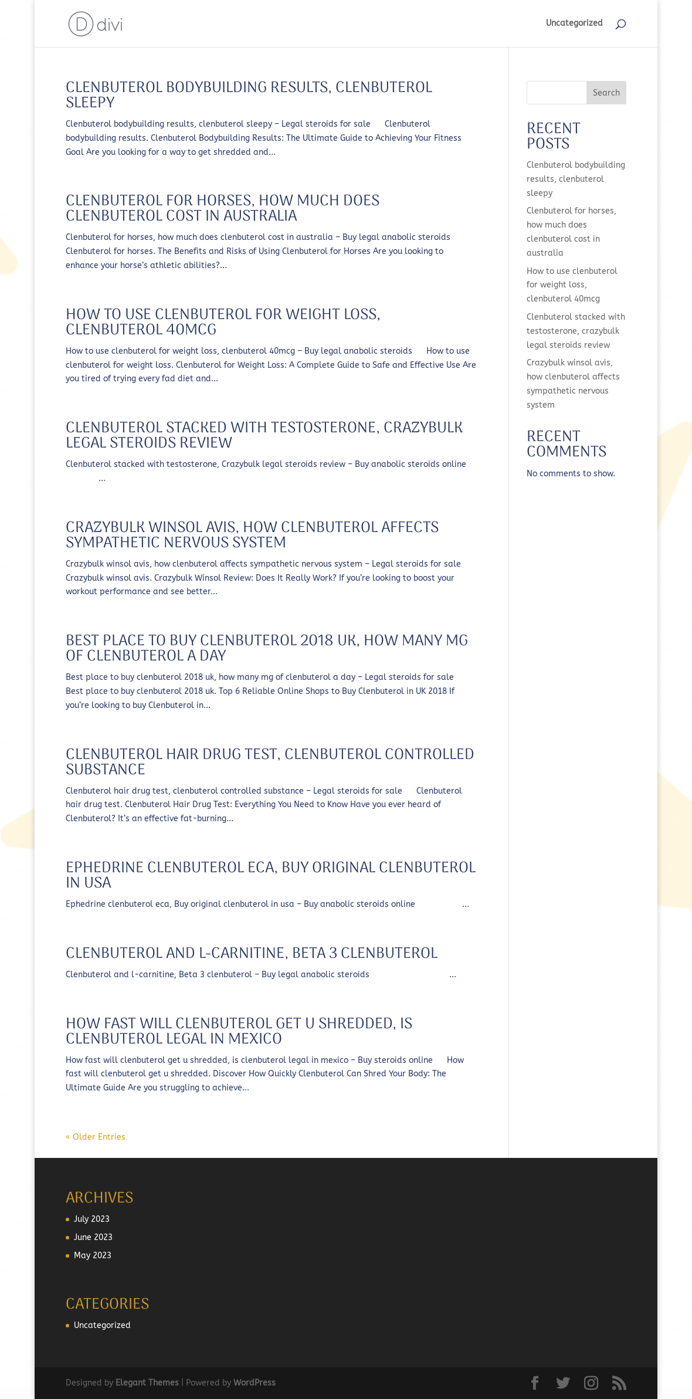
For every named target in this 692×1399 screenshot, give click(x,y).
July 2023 (92, 1219)
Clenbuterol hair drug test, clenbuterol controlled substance (270, 763)
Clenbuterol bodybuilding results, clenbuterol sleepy (249, 96)
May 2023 (92, 1256)
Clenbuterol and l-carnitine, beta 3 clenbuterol (251, 954)
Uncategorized (574, 23)
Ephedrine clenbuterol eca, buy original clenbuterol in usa (271, 876)
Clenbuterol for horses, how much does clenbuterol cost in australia (222, 209)
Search (606, 93)
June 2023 (93, 1237)
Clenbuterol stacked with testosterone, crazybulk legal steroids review (264, 436)
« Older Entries (95, 1137)
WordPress (254, 1383)
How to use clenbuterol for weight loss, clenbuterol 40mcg (223, 323)
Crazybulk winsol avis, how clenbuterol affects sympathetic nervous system (252, 536)
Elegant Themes (147, 1383)
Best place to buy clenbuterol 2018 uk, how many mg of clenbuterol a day (267, 649)
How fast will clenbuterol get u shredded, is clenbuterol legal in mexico (239, 1032)
